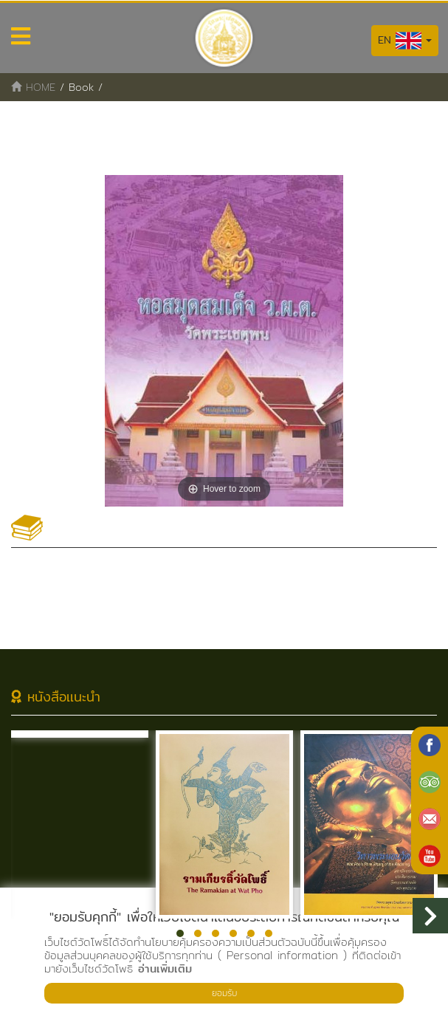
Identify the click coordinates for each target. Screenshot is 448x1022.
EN (405, 40)
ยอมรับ (224, 993)
